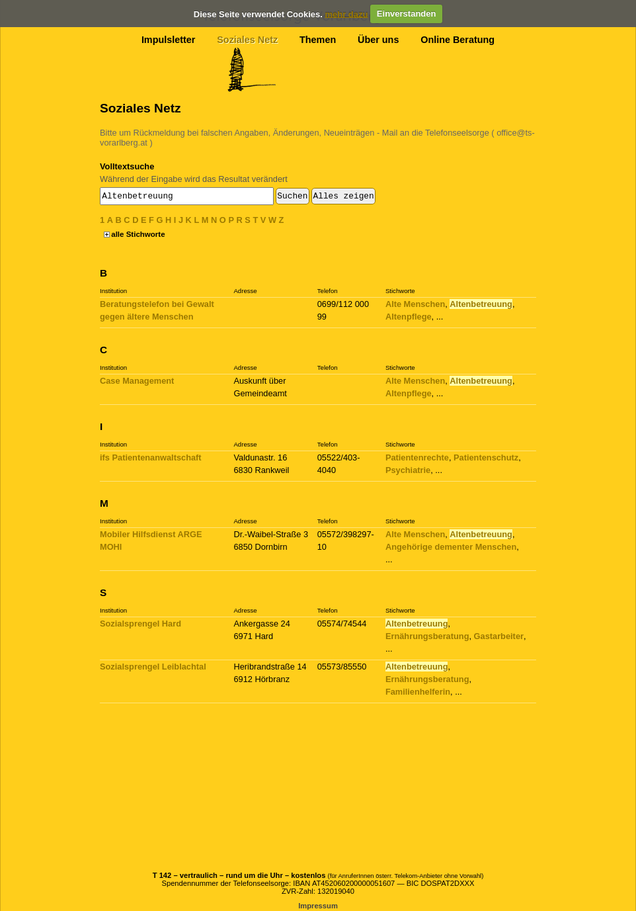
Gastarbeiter (499, 636)
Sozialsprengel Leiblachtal (153, 667)
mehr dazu (346, 14)
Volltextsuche (127, 166)
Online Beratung (457, 39)
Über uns (378, 39)
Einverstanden (406, 14)
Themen (317, 39)
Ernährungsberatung (427, 636)
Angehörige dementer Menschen (450, 547)
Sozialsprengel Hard (140, 624)
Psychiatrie (407, 470)
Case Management (137, 381)
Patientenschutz (486, 457)
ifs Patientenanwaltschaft (151, 457)
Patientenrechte (417, 457)
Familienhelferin (417, 692)
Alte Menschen (415, 304)
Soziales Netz (247, 39)
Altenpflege (408, 317)
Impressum (318, 906)
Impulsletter (168, 39)
